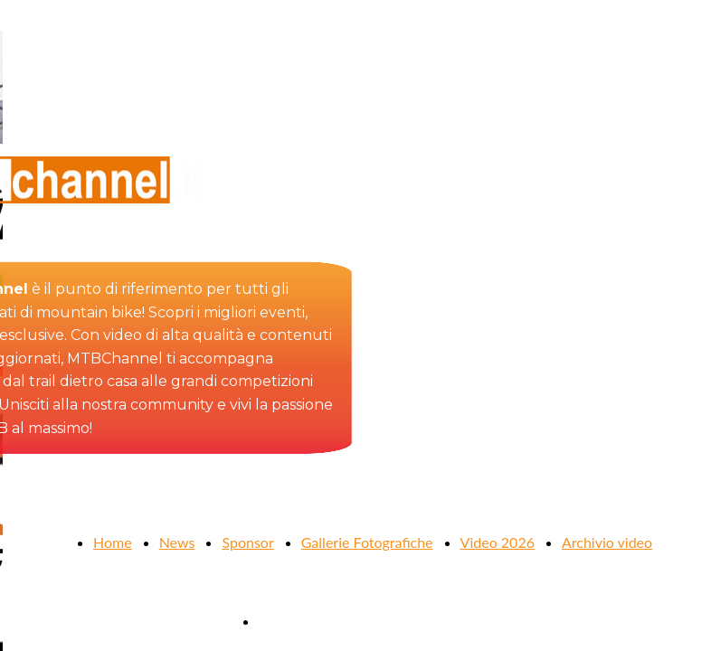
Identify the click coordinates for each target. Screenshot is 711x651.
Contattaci (291, 620)
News (177, 542)
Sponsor (247, 542)
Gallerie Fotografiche (367, 542)
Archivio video (607, 542)
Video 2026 (497, 542)
